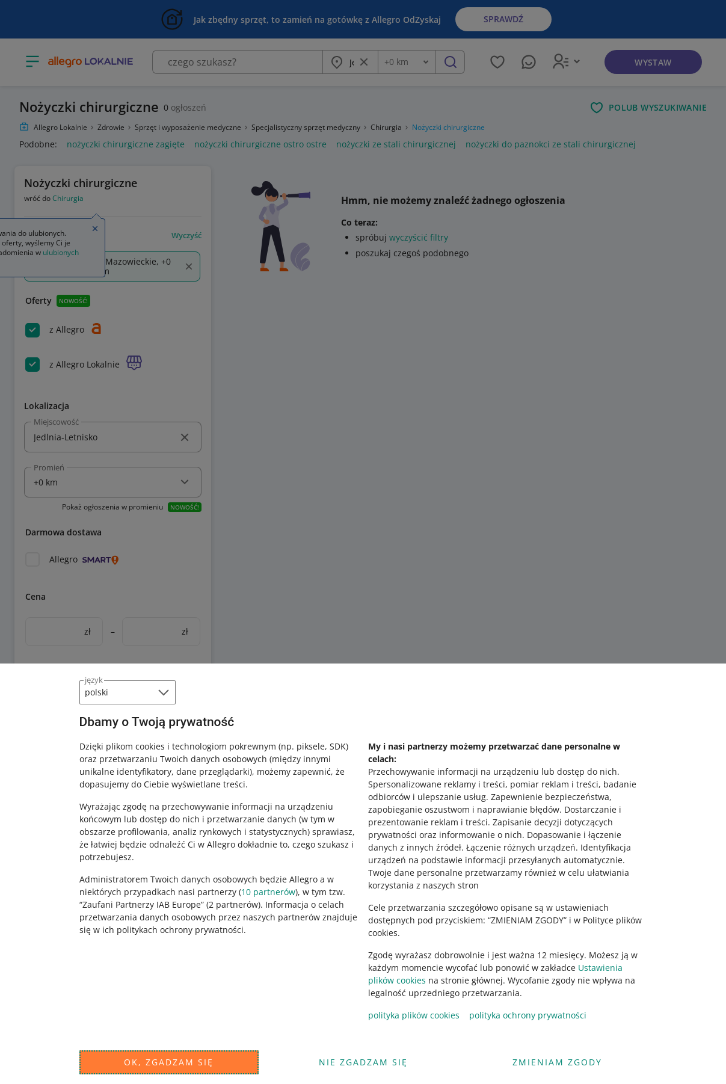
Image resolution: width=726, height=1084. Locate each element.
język (94, 680)
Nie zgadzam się (363, 1062)
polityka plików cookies (414, 1015)
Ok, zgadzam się (169, 1062)
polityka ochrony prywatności (527, 1015)
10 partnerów (268, 892)
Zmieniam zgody (557, 1062)
